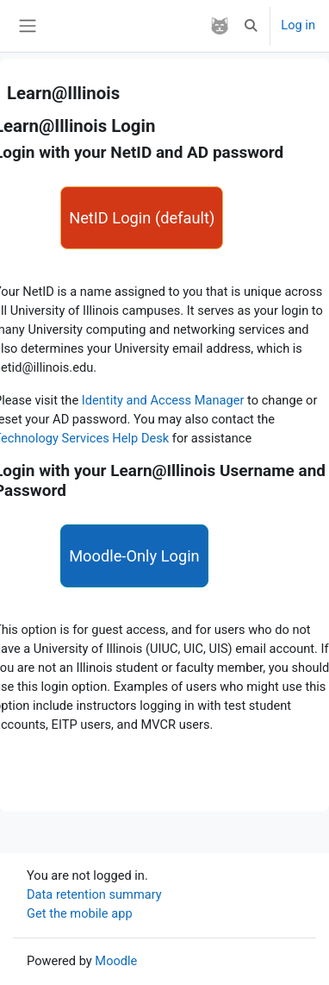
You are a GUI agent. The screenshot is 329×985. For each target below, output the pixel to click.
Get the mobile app (80, 913)
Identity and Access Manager (164, 400)
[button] (250, 26)
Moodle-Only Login (134, 556)
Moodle (116, 961)
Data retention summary (94, 894)
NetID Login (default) (141, 218)
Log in (298, 25)
